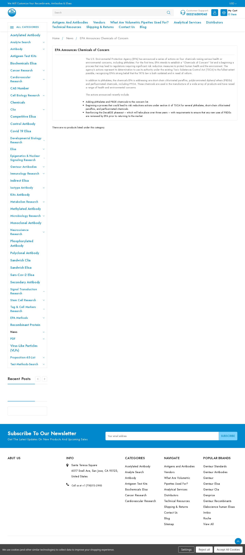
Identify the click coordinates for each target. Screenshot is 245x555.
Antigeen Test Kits (23, 56)
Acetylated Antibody (25, 35)
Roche (207, 518)
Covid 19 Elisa (20, 131)
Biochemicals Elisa (23, 63)
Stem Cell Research (27, 300)
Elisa (27, 149)
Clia (27, 109)
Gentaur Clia (211, 489)
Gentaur (208, 478)
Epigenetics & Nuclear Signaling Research (27, 158)
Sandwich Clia (20, 260)
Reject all (204, 549)
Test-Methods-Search (27, 364)
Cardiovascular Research (27, 79)
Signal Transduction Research (27, 291)
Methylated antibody (25, 209)
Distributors (214, 22)
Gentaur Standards (215, 466)
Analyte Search (27, 42)
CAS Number (19, 88)
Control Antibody (23, 124)
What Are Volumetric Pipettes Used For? (139, 22)
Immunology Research (27, 174)
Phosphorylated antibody (21, 243)
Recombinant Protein (25, 325)
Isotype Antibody (27, 188)
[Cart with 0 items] (228, 12)
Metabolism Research (27, 202)
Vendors (99, 22)
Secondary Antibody (25, 282)
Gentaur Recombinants (217, 501)
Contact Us (127, 27)
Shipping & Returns (100, 27)
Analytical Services (187, 22)
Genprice (209, 495)
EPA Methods (27, 318)
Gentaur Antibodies (27, 167)
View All (208, 524)
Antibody (27, 49)
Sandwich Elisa (20, 267)
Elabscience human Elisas (219, 507)
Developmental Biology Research (27, 140)
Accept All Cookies (228, 549)
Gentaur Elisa (211, 484)
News (27, 332)
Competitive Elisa (23, 116)
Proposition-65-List (27, 357)
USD (233, 3)
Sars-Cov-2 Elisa (22, 275)
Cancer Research (27, 70)
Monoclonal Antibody (25, 223)
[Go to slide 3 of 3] (37, 378)
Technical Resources (66, 27)
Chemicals (17, 102)
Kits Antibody (20, 195)
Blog (143, 27)
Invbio (207, 513)
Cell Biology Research (27, 95)
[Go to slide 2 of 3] (44, 378)
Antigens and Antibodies (70, 22)
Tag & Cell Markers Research (27, 309)
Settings (186, 549)
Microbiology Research (27, 216)
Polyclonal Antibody (24, 253)
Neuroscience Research (27, 232)
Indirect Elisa (19, 180)
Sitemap (169, 524)
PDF (27, 339)
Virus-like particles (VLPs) (24, 348)
